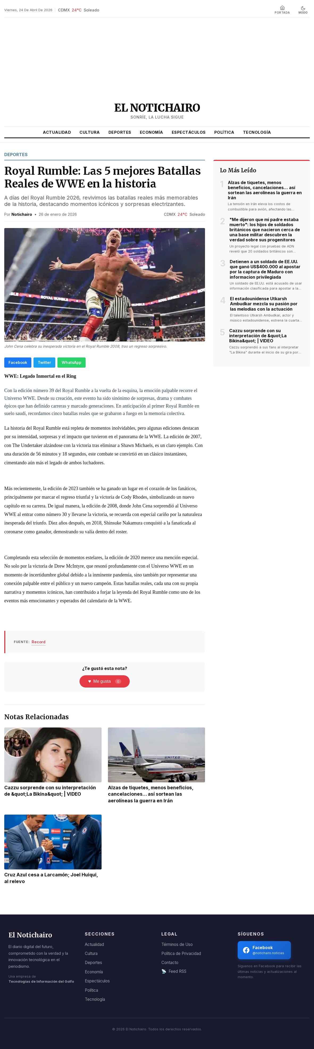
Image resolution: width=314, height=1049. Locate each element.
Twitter (44, 362)
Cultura (89, 132)
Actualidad (57, 132)
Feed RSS (173, 972)
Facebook (18, 362)
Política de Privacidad (181, 953)
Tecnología (257, 132)
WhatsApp (71, 362)
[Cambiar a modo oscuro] (303, 10)
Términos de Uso (177, 944)
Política (224, 132)
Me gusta (104, 681)
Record (38, 642)
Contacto (169, 962)
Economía (151, 132)
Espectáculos (189, 132)
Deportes (119, 132)
